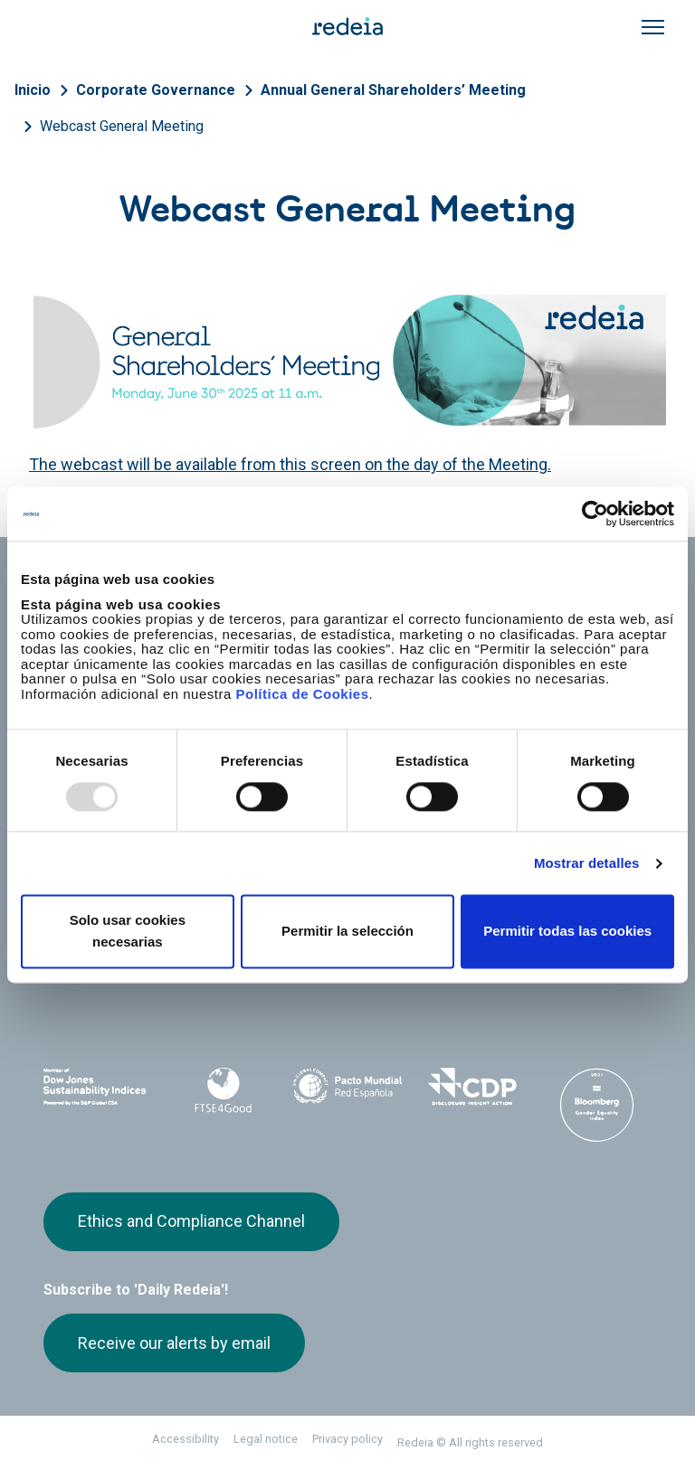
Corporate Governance (155, 90)
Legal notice (265, 1439)
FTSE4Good (223, 1090)
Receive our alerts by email (174, 1342)
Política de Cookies (301, 694)
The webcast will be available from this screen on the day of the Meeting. (290, 464)
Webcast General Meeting (122, 126)
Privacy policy (347, 1439)
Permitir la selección (347, 931)
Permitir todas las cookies (567, 931)
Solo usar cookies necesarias (128, 931)
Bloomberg (596, 1105)
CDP (472, 1087)
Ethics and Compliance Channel (191, 1220)
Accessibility (185, 1439)
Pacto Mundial (347, 1087)
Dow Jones (98, 1087)
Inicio (32, 90)
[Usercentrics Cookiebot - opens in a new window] (595, 513)
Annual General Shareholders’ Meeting (393, 90)
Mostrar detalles (587, 863)
